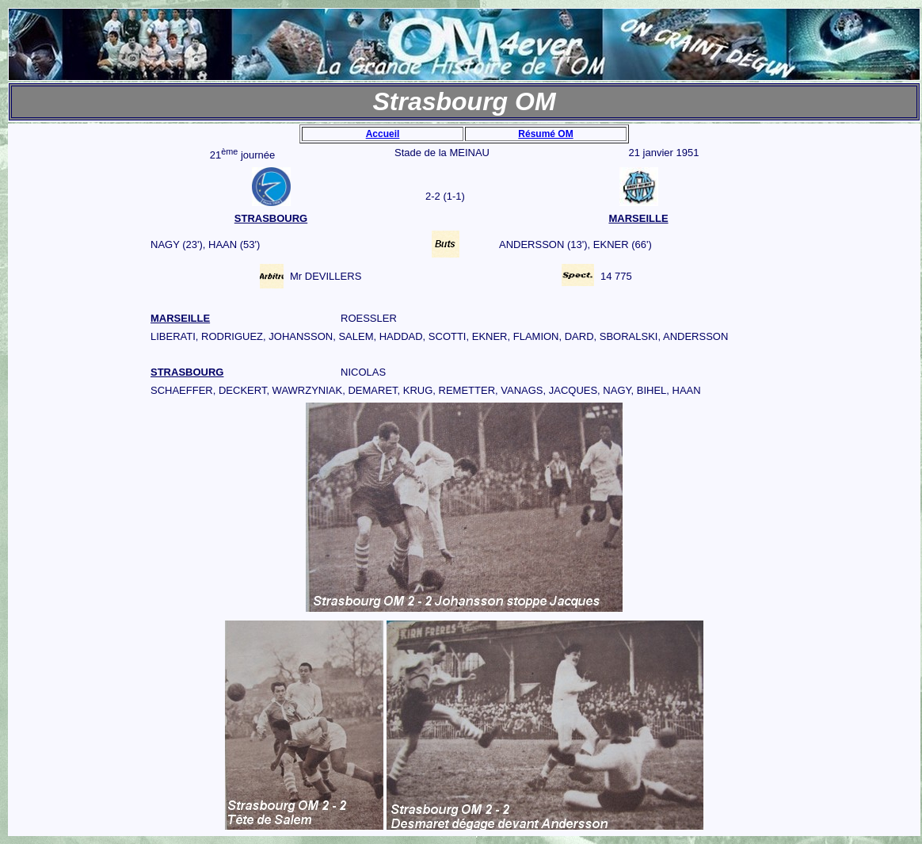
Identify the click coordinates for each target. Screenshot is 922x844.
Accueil (383, 133)
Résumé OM (545, 133)
